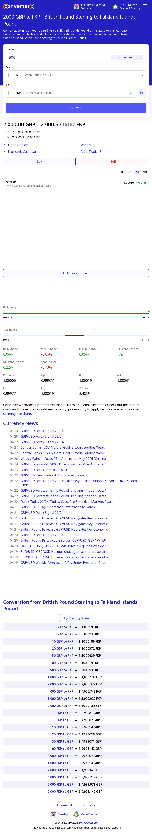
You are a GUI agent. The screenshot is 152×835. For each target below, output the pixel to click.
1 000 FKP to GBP (60, 763)
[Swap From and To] (141, 93)
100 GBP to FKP (61, 663)
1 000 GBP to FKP (60, 677)
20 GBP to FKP (62, 648)
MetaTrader (85, 814)
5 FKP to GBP (63, 720)
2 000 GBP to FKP (60, 684)
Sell (113, 161)
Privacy (89, 805)
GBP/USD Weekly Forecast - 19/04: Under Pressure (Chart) (64, 563)
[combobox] (76, 75)
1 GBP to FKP (63, 627)
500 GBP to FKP (61, 670)
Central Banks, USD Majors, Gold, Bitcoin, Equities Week (63, 447)
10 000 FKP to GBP (59, 791)
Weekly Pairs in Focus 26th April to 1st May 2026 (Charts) (63, 458)
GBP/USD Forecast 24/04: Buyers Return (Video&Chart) (62, 464)
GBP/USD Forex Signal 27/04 (42, 442)
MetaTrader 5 (91, 151)
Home (62, 805)
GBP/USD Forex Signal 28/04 (42, 436)
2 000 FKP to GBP (60, 770)
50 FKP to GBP (62, 741)
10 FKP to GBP (62, 727)
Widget (86, 145)
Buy (39, 161)
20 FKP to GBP (62, 734)
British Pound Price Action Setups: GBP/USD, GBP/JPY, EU (63, 540)
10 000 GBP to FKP (59, 706)
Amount (11, 49)
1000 (139, 57)
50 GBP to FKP (62, 655)
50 (124, 57)
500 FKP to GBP (61, 756)
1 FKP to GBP (63, 713)
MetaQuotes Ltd (88, 822)
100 (131, 57)
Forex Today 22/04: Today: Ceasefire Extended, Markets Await (67, 501)
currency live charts (17, 413)
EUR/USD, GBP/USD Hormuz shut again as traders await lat (65, 551)
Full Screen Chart (76, 273)
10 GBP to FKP (62, 641)
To (7, 85)
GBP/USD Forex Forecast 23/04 (44, 470)
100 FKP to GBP (61, 748)
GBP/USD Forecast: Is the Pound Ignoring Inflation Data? (63, 490)
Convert (76, 108)
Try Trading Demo (76, 618)
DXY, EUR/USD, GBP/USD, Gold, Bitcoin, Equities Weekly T (64, 546)
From (9, 67)
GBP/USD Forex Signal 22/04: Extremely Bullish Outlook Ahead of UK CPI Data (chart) (79, 483)
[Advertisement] (76, 289)
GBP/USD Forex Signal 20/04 (42, 535)
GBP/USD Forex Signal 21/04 (42, 512)
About (75, 805)
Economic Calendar (22, 151)
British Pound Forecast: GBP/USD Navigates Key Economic (64, 518)
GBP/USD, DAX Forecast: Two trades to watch (54, 475)
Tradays (60, 814)
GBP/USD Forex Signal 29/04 (42, 431)
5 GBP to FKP (63, 634)
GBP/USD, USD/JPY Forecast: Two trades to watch (58, 507)
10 (118, 57)
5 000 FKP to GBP (60, 784)
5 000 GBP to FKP (60, 698)
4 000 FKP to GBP (60, 777)
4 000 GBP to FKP (60, 691)
